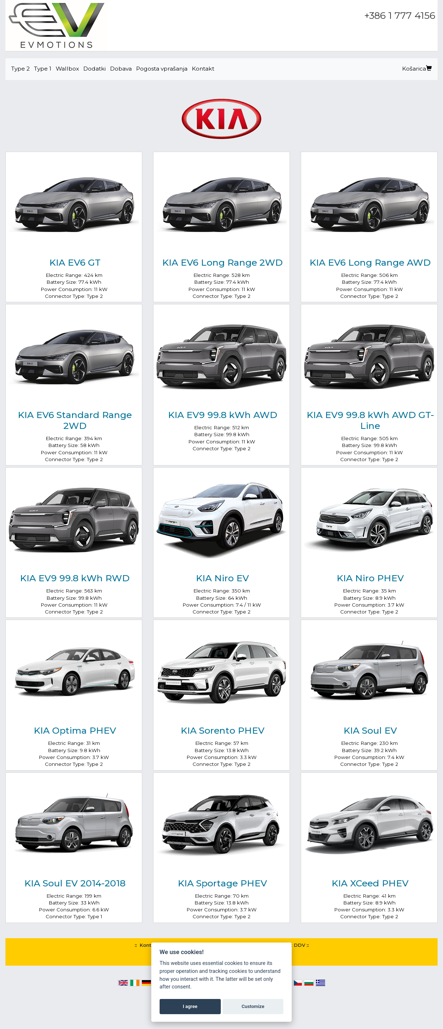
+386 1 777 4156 (399, 15)
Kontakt (203, 68)
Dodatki (94, 68)
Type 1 (42, 68)
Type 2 (20, 68)
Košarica (417, 68)
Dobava (121, 68)
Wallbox (67, 68)
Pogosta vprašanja (161, 68)
